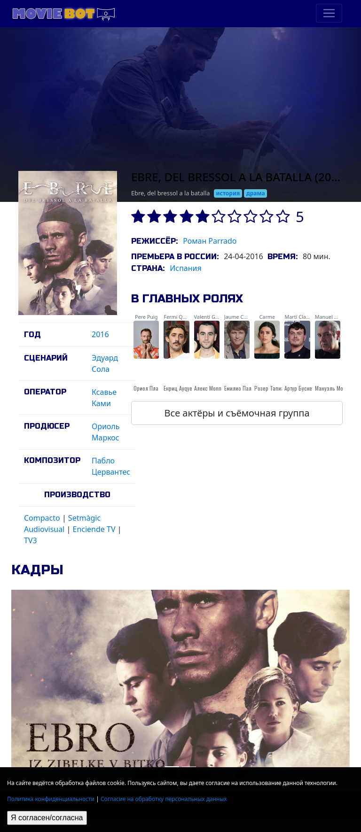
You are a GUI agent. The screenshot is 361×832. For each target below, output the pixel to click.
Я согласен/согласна (47, 818)
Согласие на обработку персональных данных (164, 799)
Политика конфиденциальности (50, 799)
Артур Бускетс (300, 388)
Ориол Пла (145, 388)
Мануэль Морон (333, 388)
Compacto (42, 518)
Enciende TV (94, 529)
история (228, 193)
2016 (100, 334)
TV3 (30, 540)
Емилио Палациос (245, 388)
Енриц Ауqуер (179, 388)
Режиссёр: (154, 241)
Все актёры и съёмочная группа (236, 413)
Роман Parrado (209, 241)
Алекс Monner (210, 388)
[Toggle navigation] (329, 13)
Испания (186, 268)
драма (255, 193)
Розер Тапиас (270, 388)
